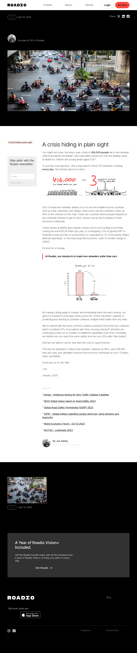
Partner (89, 5)
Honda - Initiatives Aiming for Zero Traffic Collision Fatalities (76, 394)
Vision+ (69, 5)
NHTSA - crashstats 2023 (58, 430)
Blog (108, 597)
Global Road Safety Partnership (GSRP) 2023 (68, 407)
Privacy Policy (112, 630)
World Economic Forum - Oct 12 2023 (64, 423)
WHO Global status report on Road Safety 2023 (70, 401)
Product (48, 5)
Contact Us (86, 630)
